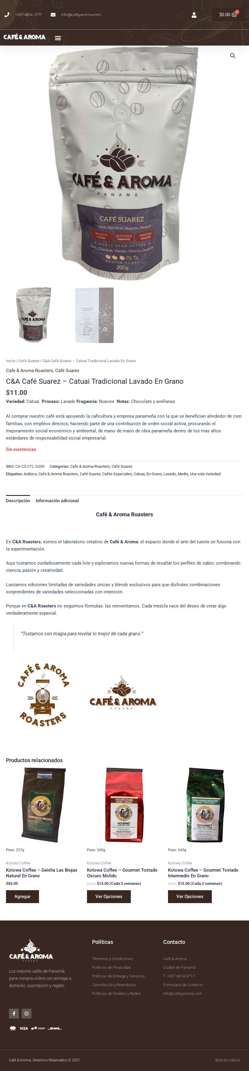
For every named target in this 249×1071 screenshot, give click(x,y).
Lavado (170, 474)
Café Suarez (29, 361)
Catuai (139, 474)
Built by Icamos (227, 1060)
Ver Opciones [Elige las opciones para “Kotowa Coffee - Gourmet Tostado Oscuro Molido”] (108, 896)
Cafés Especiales (117, 474)
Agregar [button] (22, 896)
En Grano (154, 474)
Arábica (30, 474)
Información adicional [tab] (57, 500)
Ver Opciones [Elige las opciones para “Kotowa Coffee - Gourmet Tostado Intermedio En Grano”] (189, 896)
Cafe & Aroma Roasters (29, 370)
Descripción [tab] (18, 500)
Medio (183, 474)
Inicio (10, 361)
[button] (58, 38)
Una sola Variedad (205, 474)
